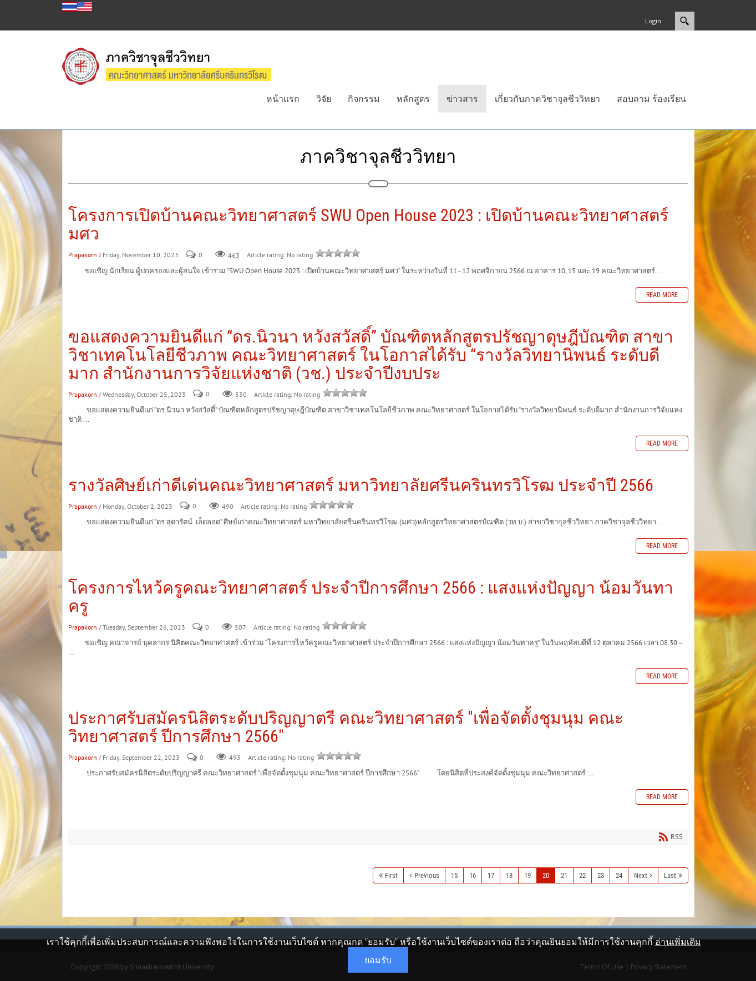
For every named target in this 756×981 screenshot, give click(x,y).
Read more (662, 295)
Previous (426, 875)
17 (491, 875)
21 (564, 875)
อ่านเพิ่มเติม (678, 942)
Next (640, 875)
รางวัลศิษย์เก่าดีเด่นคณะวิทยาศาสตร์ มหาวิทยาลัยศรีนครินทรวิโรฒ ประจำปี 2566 (360, 485)
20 (545, 875)
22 (582, 875)
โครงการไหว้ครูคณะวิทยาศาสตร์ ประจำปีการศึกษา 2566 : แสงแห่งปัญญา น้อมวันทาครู (370, 597)
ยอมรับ (378, 960)
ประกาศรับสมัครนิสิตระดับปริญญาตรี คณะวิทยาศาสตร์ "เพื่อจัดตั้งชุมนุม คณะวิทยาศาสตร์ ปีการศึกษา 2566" (345, 727)
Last (670, 875)
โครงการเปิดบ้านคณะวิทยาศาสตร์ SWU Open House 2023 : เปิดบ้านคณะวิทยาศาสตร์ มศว (368, 224)
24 (619, 875)
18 (509, 875)
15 (454, 875)
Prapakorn (82, 255)
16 (472, 875)
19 (527, 875)
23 (600, 875)
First (391, 875)
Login (653, 21)
